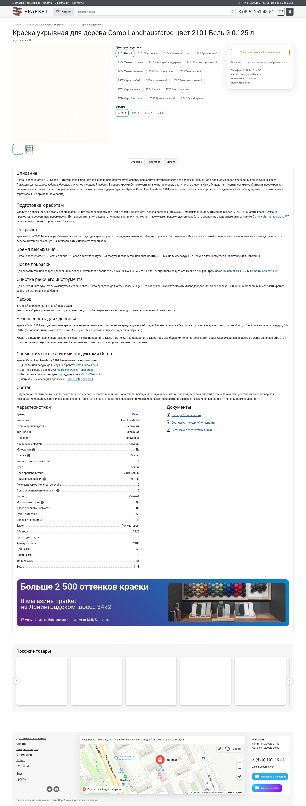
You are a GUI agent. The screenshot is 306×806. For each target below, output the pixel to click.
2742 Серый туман (192, 98)
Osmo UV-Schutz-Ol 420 (264, 271)
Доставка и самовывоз (26, 2)
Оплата (47, 2)
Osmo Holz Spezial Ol (80, 379)
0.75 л (148, 112)
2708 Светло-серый (177, 89)
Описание (137, 161)
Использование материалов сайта (36, 800)
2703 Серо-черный (129, 89)
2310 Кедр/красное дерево (165, 62)
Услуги (20, 760)
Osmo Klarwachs (91, 374)
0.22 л (135, 112)
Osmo (135, 414)
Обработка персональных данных (78, 800)
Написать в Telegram (243, 78)
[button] (16, 681)
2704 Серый (153, 89)
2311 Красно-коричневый (202, 62)
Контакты (78, 2)
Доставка (154, 161)
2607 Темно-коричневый (188, 80)
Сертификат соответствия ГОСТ (192, 430)
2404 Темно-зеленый (130, 71)
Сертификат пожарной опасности (193, 422)
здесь (181, 739)
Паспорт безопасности (186, 415)
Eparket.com (30, 11)
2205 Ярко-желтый (206, 53)
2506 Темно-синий (190, 71)
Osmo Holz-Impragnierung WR (271, 216)
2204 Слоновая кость (176, 53)
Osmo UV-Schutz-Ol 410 (229, 271)
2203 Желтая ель (148, 53)
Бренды (21, 779)
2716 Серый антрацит (131, 98)
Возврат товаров (27, 749)
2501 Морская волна (161, 71)
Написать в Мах (240, 82)
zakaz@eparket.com (250, 74)
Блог (19, 773)
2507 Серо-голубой (129, 80)
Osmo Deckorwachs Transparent (73, 369)
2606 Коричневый (156, 80)
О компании (62, 2)
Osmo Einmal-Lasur (86, 365)
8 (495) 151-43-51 (256, 12)
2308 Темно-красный (130, 62)
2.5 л (161, 112)
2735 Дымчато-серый (162, 98)
